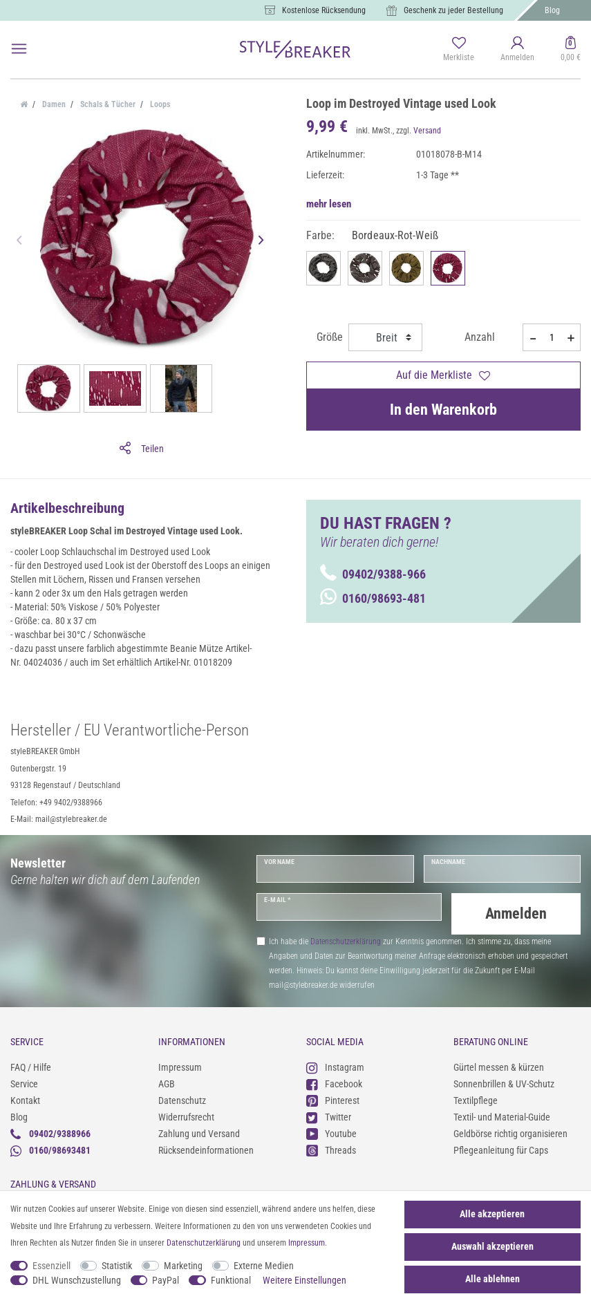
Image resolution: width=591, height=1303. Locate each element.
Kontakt (25, 1100)
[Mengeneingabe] (551, 337)
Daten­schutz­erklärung (204, 1243)
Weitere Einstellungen (304, 1280)
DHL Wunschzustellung (76, 1280)
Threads (331, 1150)
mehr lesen (328, 204)
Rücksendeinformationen (206, 1150)
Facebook (334, 1084)
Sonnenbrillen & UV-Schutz (503, 1083)
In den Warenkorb (443, 409)
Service (24, 1083)
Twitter (328, 1117)
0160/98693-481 (373, 598)
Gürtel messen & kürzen (498, 1067)
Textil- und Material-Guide (501, 1117)
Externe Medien (264, 1265)
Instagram (335, 1068)
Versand (427, 130)
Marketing (183, 1265)
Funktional (231, 1280)
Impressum (180, 1067)
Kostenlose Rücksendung (324, 10)
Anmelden (516, 913)
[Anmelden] (517, 50)
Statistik (117, 1265)
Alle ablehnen (492, 1278)
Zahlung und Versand (199, 1133)
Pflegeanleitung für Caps (500, 1150)
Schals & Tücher (106, 104)
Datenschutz (182, 1100)
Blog (552, 10)
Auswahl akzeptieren (492, 1246)
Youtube (331, 1134)
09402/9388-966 (373, 574)
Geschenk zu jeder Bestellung (453, 10)
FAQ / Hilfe (30, 1067)
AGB (166, 1083)
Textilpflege (475, 1100)
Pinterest (332, 1101)
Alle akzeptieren (492, 1213)
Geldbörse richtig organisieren (510, 1133)
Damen (53, 104)
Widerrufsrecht (186, 1117)
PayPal (165, 1280)
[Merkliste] (458, 50)
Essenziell (51, 1265)
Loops (159, 104)
